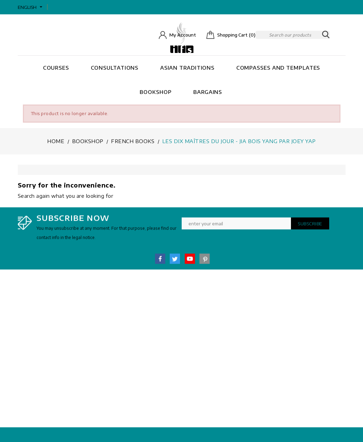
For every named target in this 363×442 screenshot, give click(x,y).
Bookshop (155, 92)
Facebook (160, 262)
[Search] (292, 35)
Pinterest (204, 262)
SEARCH (326, 35)
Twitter (175, 262)
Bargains (207, 92)
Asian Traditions (187, 68)
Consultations (115, 68)
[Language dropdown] (31, 7)
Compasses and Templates (278, 68)
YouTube (190, 262)
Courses (56, 68)
